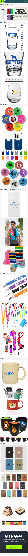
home (1, 4)
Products (4, 4)
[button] (14, 37)
